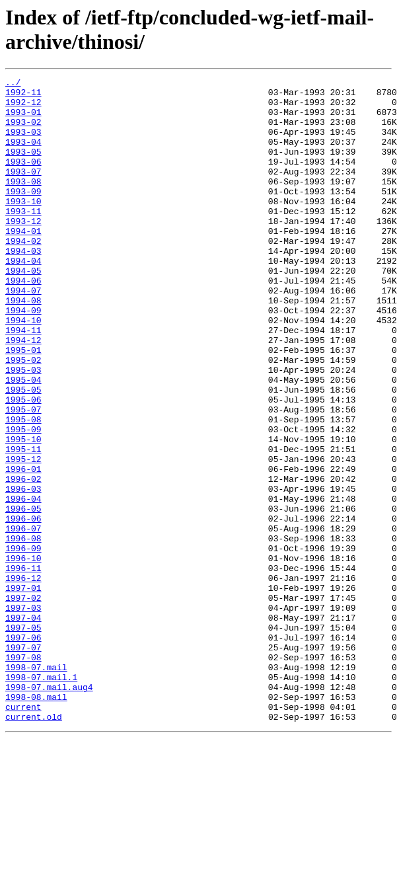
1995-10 (23, 512)
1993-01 (23, 120)
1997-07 (23, 762)
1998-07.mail (36, 786)
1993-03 (23, 143)
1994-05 (23, 310)
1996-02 (23, 560)
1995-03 (23, 429)
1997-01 (23, 691)
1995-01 (23, 405)
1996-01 (23, 548)
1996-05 (23, 595)
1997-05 (23, 738)
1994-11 (23, 381)
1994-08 (23, 346)
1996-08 (23, 631)
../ (12, 84)
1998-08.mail (36, 822)
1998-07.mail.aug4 (49, 810)
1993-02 (23, 131)
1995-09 (23, 500)
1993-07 (23, 191)
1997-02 (23, 703)
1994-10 (23, 369)
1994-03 (23, 286)
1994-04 (23, 298)
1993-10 (23, 227)
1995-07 (23, 477)
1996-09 (23, 643)
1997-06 (23, 750)
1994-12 (23, 393)
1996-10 (23, 655)
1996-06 (23, 607)
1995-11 (23, 524)
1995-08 (23, 488)
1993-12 (23, 250)
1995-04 (23, 441)
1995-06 (23, 465)
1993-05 (23, 167)
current (23, 833)
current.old (33, 845)
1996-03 (23, 572)
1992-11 (23, 96)
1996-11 (23, 667)
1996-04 (23, 584)
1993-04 (23, 155)
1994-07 (23, 334)
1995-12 (23, 536)
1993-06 (23, 179)
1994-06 (23, 322)
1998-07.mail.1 (41, 798)
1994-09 (23, 358)
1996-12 (23, 679)
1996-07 (23, 619)
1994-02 (23, 274)
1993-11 (23, 239)
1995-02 (23, 417)
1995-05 (23, 453)
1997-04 (23, 726)
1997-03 (23, 714)
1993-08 (23, 203)
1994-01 (23, 262)
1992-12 (23, 108)
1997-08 (23, 774)
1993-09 (23, 215)
